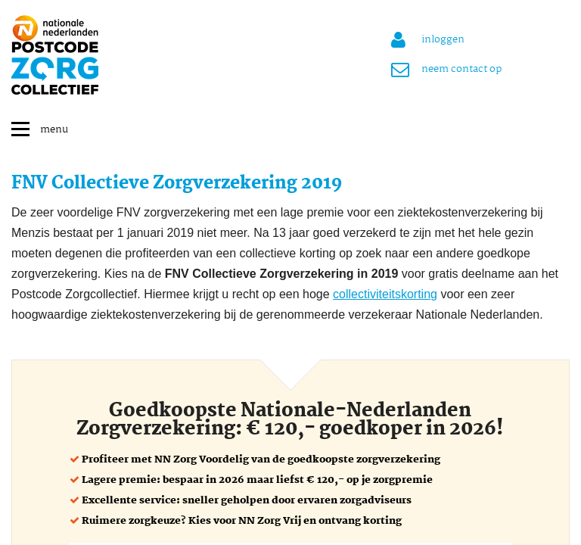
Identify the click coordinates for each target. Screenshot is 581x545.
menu (54, 129)
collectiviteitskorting (385, 294)
